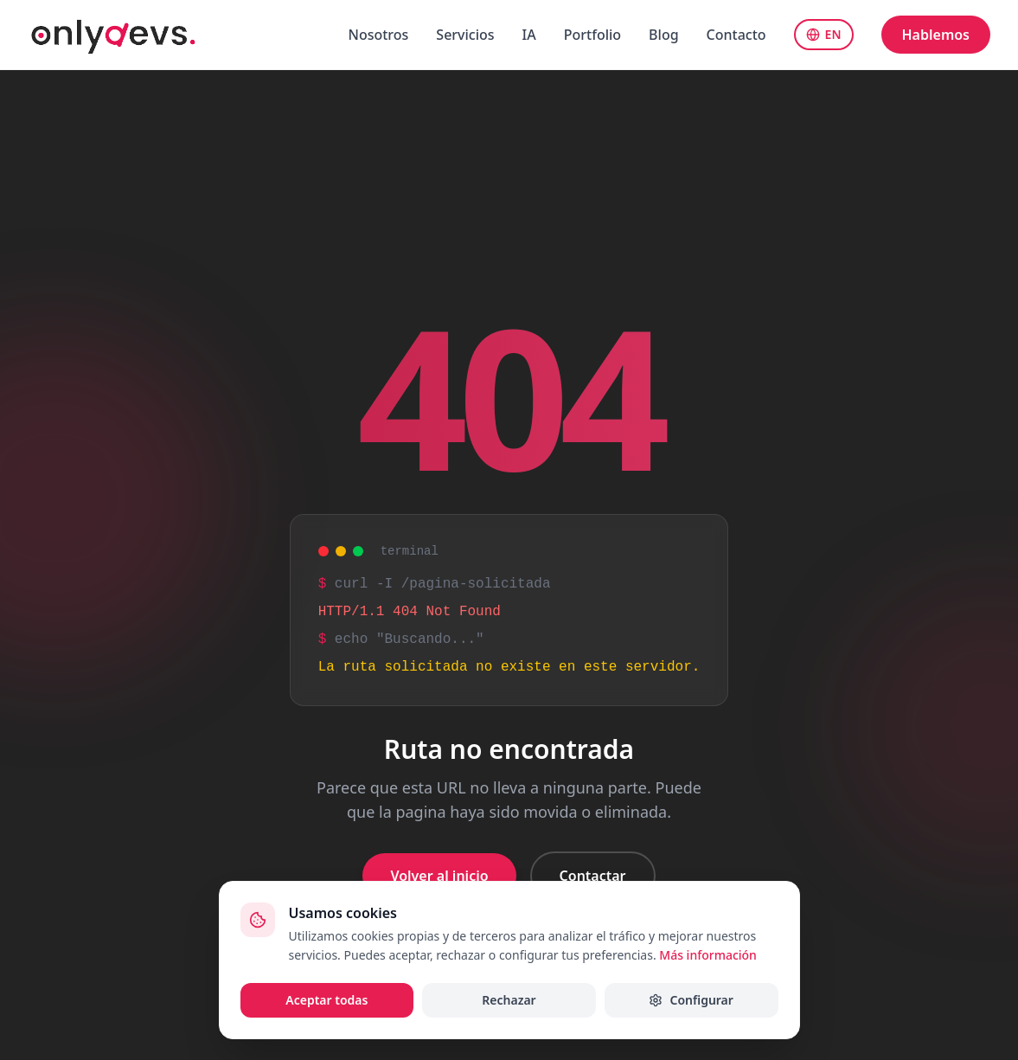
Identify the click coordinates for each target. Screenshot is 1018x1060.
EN (824, 34)
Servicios (465, 34)
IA (529, 34)
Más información (708, 955)
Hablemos (936, 34)
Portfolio (592, 34)
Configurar (691, 1000)
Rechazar (508, 1000)
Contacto (736, 34)
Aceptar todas (326, 1000)
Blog (663, 34)
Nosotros (378, 34)
